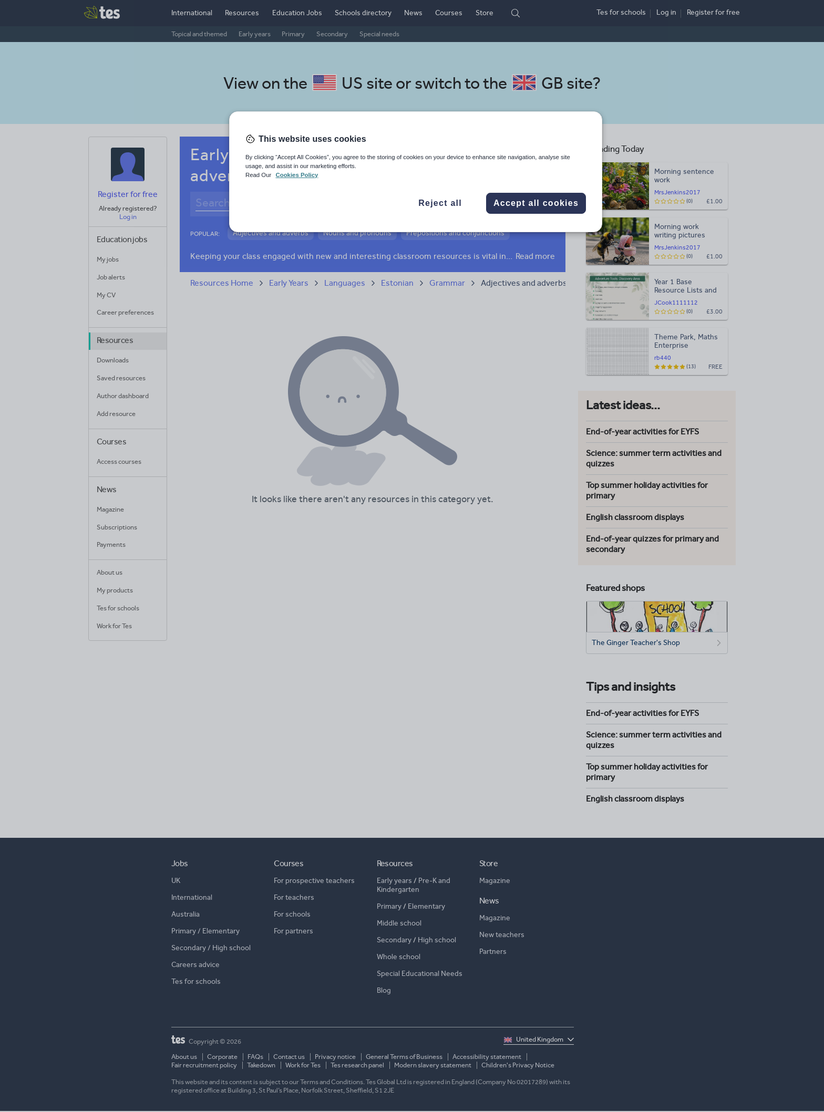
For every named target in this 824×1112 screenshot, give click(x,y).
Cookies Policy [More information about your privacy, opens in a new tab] (296, 175)
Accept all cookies (536, 203)
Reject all (440, 203)
